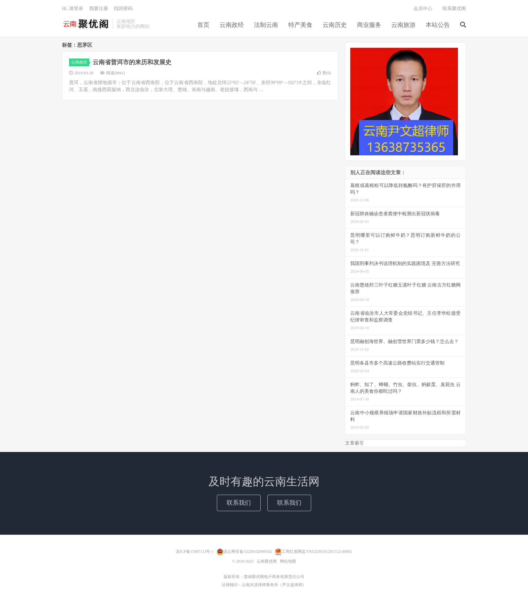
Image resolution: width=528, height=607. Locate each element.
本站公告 (438, 25)
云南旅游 (403, 25)
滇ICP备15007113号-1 (194, 551)
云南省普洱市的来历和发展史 (132, 62)
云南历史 (335, 25)
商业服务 (369, 25)
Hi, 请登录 (72, 8)
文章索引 (354, 443)
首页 (203, 25)
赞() (324, 73)
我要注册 (98, 8)
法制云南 (266, 25)
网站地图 (288, 561)
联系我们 (239, 502)
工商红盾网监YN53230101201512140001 (317, 551)
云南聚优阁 (85, 23)
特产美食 (300, 25)
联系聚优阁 (454, 8)
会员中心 (423, 8)
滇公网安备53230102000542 (247, 551)
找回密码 (123, 8)
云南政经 (232, 25)
